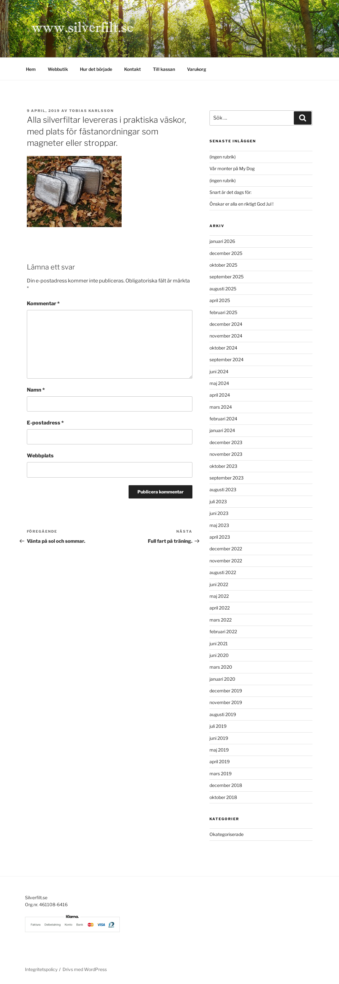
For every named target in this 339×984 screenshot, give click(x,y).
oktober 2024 (223, 347)
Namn (36, 390)
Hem (31, 69)
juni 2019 (218, 738)
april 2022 (219, 607)
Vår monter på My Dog (232, 168)
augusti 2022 (222, 572)
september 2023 (226, 477)
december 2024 (225, 324)
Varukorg (196, 69)
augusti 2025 (222, 288)
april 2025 (219, 300)
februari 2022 (223, 631)
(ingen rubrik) (222, 156)
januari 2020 (222, 679)
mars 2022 (220, 619)
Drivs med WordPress (85, 969)
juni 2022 (218, 584)
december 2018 (225, 785)
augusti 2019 (222, 714)
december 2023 (225, 442)
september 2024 (226, 359)
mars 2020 (220, 667)
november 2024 (225, 335)
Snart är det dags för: (230, 192)
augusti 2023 (222, 489)
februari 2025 (223, 312)
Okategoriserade (226, 834)
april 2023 (219, 537)
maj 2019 (219, 749)
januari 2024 (222, 430)
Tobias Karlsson (91, 110)
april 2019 (219, 761)
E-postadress (45, 423)
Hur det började (96, 69)
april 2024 (219, 395)
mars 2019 (220, 773)
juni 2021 (218, 643)
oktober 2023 (223, 466)
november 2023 (225, 454)
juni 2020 (219, 655)
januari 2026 (222, 241)
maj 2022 (219, 596)
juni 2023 (218, 513)
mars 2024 (220, 407)
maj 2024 (219, 383)
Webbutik (58, 69)
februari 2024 (223, 418)
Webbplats (40, 456)
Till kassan (164, 69)
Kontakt (132, 69)
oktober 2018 (223, 797)
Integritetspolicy (41, 969)
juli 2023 (218, 501)
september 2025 (226, 276)
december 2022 (225, 548)
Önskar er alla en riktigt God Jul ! (241, 204)
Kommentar (43, 303)
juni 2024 (218, 371)
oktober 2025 (223, 265)
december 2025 (225, 253)
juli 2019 (218, 726)
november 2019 (225, 702)
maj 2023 (219, 525)
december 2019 (225, 690)
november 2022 (225, 560)
